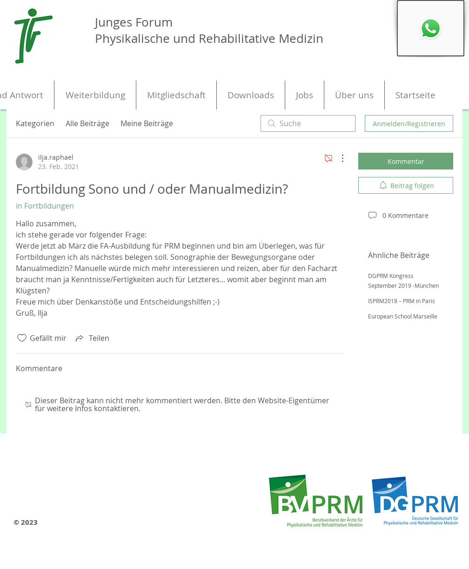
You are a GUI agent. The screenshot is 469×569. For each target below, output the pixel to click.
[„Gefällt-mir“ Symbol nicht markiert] (22, 338)
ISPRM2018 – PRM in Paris (401, 301)
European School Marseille (402, 316)
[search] (308, 123)
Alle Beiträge (87, 123)
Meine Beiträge (147, 123)
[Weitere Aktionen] (337, 158)
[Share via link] (91, 338)
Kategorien (35, 123)
